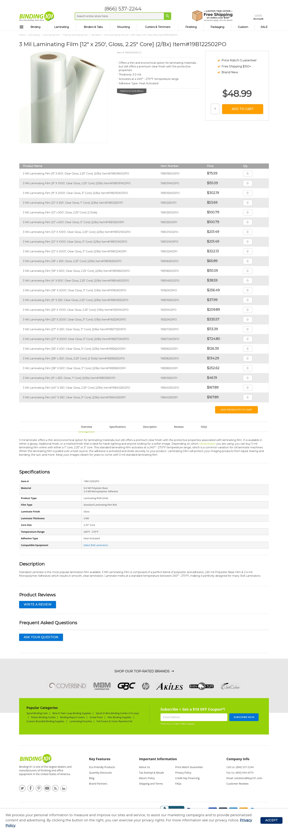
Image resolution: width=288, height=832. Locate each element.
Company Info (237, 759)
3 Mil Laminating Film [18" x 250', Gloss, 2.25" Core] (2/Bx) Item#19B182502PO (72, 261)
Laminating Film (51, 35)
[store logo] (36, 16)
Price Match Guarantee (189, 767)
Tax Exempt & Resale (151, 772)
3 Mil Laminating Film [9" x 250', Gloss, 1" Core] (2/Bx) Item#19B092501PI (69, 378)
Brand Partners (98, 783)
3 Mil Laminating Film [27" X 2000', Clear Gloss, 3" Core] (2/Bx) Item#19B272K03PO (76, 339)
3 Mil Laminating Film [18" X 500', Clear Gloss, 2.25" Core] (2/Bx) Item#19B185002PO (76, 271)
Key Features (99, 759)
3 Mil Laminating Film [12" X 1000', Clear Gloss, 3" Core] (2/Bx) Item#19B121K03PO (75, 241)
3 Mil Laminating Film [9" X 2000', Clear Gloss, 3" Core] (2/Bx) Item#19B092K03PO (75, 193)
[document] (133, 820)
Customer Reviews (237, 783)
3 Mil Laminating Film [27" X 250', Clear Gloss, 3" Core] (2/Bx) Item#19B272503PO (74, 329)
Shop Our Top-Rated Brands (142, 671)
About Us (144, 767)
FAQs (204, 426)
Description (150, 426)
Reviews (178, 426)
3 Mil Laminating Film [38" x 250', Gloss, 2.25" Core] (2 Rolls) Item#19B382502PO (74, 358)
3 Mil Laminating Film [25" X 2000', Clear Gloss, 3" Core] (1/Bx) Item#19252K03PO (74, 319)
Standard (95, 35)
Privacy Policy (183, 772)
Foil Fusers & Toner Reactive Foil (115, 721)
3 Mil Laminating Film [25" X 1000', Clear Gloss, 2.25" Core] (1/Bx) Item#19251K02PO (76, 309)
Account (251, 18)
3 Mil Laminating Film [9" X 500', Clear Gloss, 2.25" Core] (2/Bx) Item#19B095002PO (76, 173)
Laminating (34, 35)
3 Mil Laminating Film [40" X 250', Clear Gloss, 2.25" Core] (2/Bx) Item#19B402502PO (76, 387)
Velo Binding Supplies (119, 717)
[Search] (165, 16)
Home (22, 35)
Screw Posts (96, 717)
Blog (91, 778)
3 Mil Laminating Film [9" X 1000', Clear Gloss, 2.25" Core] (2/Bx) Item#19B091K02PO (77, 183)
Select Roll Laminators (96, 545)
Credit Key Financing (187, 778)
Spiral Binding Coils (37, 713)
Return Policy (147, 778)
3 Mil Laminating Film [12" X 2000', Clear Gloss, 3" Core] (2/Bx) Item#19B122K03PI (75, 251)
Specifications (117, 426)
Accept (271, 820)
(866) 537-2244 (120, 9)
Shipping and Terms (151, 783)
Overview (86, 426)
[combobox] (120, 16)
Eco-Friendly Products (102, 767)
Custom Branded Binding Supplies (45, 721)
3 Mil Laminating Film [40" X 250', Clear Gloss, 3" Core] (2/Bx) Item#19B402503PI (74, 397)
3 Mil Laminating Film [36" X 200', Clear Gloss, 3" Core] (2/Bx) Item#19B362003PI (74, 348)
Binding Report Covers (72, 717)
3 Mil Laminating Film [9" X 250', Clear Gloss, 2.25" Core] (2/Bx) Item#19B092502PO (75, 300)
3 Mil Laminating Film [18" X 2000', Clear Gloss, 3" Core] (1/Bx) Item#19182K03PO (74, 290)
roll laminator (207, 443)
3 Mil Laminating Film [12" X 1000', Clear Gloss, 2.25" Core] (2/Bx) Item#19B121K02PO (77, 232)
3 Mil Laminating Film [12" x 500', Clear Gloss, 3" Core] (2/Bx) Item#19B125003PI (73, 222)
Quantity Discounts (100, 772)
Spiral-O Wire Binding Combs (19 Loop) (117, 713)
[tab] (106, 760)
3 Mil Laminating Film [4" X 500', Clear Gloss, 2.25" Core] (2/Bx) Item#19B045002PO (76, 280)
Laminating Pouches (80, 721)
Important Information (158, 759)
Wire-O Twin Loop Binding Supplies (71, 713)
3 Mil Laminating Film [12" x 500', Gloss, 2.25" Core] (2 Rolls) (60, 212)
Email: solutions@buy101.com (244, 778)
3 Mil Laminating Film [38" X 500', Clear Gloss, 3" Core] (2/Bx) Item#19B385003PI (74, 368)
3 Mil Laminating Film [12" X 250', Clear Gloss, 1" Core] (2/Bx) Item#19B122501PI (73, 202)
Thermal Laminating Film (75, 35)
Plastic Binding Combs (43, 717)
